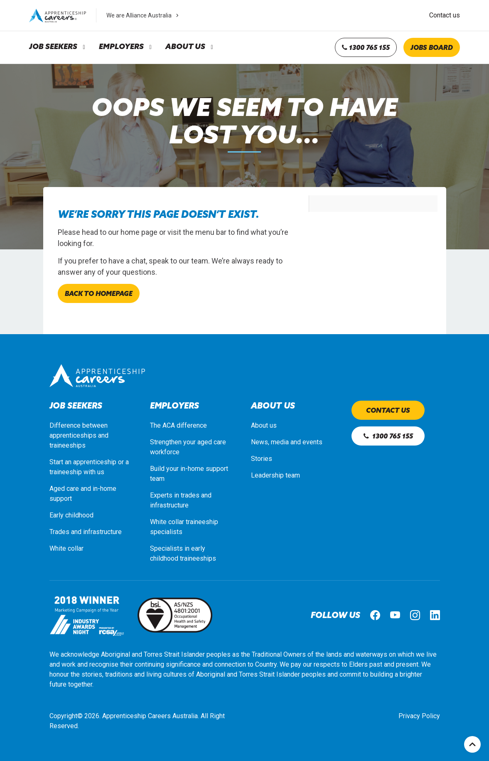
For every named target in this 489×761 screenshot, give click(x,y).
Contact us (444, 15)
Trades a (61, 532)
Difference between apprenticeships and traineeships (78, 435)
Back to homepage (99, 293)
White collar (66, 548)
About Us (185, 46)
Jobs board (431, 47)
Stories (261, 459)
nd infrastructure (98, 532)
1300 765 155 (366, 47)
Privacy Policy (419, 716)
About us (264, 425)
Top (472, 744)
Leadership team (275, 475)
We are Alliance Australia (143, 15)
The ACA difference (178, 425)
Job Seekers (53, 46)
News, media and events (286, 442)
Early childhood (71, 515)
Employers (121, 46)
